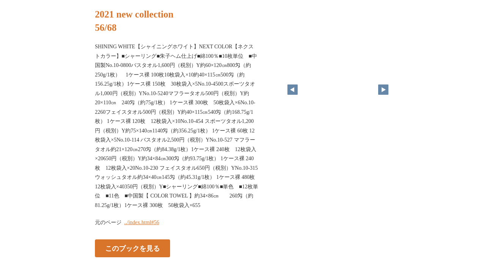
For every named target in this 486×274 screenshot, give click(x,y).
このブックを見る (132, 248)
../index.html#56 (141, 222)
